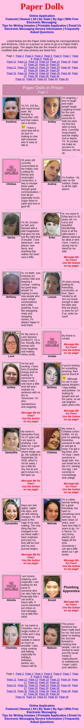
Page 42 (31, 79)
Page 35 (55, 73)
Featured (12, 19)
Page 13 (33, 61)
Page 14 (44, 61)
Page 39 (44, 76)
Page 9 (38, 58)
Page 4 (39, 55)
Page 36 (66, 73)
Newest (25, 19)
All (34, 19)
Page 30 (54, 70)
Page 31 (11, 73)
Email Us (75, 25)
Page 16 (66, 61)
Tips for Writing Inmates (18, 25)
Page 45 (63, 79)
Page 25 (55, 67)
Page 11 (11, 61)
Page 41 (20, 79)
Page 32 (22, 73)
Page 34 (44, 73)
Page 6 (58, 55)
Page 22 (22, 67)
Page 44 (53, 79)
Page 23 (33, 67)
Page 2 (20, 55)
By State (45, 19)
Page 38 (33, 76)
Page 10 (47, 58)
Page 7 (67, 55)
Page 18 (33, 64)
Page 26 (66, 67)
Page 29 (44, 70)
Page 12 (22, 61)
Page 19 (44, 64)
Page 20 (54, 64)
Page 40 (54, 76)
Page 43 (42, 79)
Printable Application (52, 25)
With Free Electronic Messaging (53, 21)
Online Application (42, 15)
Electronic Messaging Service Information (33, 28)
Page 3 (29, 55)
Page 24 (44, 67)
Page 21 (11, 67)
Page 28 (33, 70)
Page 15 (55, 61)
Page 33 (33, 73)
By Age (58, 19)
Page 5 (48, 55)
